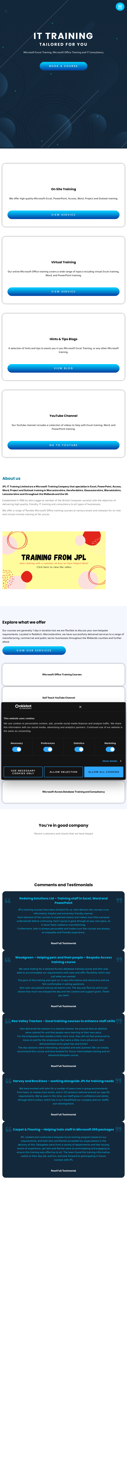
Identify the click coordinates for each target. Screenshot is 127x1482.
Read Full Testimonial (63, 943)
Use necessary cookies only (23, 772)
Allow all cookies (103, 772)
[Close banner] (80, 707)
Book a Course (63, 66)
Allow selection (63, 772)
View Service (63, 215)
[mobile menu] (120, 7)
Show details (110, 761)
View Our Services (34, 650)
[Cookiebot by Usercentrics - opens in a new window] (22, 707)
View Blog (63, 368)
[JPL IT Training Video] (54, 561)
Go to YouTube (63, 445)
